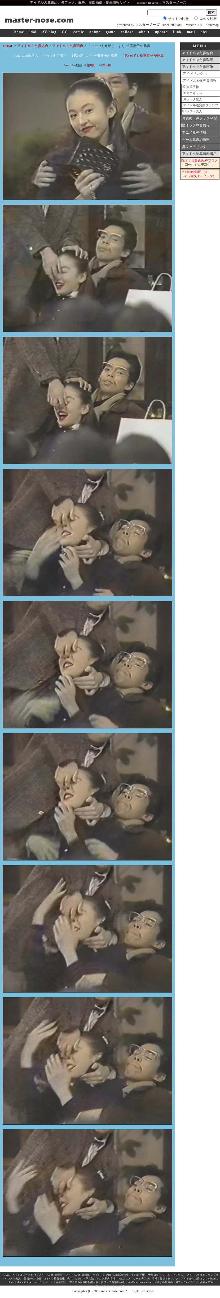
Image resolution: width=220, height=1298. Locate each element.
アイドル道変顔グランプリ (200, 106)
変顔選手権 (191, 87)
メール (49, 1282)
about (144, 32)
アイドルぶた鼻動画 (197, 60)
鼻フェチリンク (194, 147)
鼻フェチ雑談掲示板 (113, 1282)
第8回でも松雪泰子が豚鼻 (144, 56)
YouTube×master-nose (139, 1282)
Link (177, 32)
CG (65, 32)
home (19, 32)
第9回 (106, 65)
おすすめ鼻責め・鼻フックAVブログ (175, 1282)
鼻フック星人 (192, 99)
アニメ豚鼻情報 (194, 132)
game (110, 32)
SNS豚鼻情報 (121, 1274)
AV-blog (49, 32)
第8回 (91, 65)
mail (191, 32)
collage (127, 32)
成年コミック (75, 1278)
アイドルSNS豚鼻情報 (200, 80)
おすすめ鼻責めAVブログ (200, 160)
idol (33, 32)
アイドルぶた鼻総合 (32, 46)
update (161, 32)
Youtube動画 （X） (197, 172)
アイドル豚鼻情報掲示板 (199, 155)
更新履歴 (61, 1282)
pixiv (117, 1285)
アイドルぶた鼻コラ (193, 1278)
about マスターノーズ (29, 1282)
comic (78, 32)
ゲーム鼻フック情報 (145, 1278)
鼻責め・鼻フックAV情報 (199, 119)
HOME (8, 46)
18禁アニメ (124, 1278)
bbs (203, 32)
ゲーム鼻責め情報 (196, 140)
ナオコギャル (192, 93)
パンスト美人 (192, 111)
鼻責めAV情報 (32, 1278)
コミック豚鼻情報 (196, 125)
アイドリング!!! (195, 74)
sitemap (213, 25)
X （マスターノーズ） (200, 176)
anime (94, 32)
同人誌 (90, 1278)
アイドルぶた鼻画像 (67, 46)
